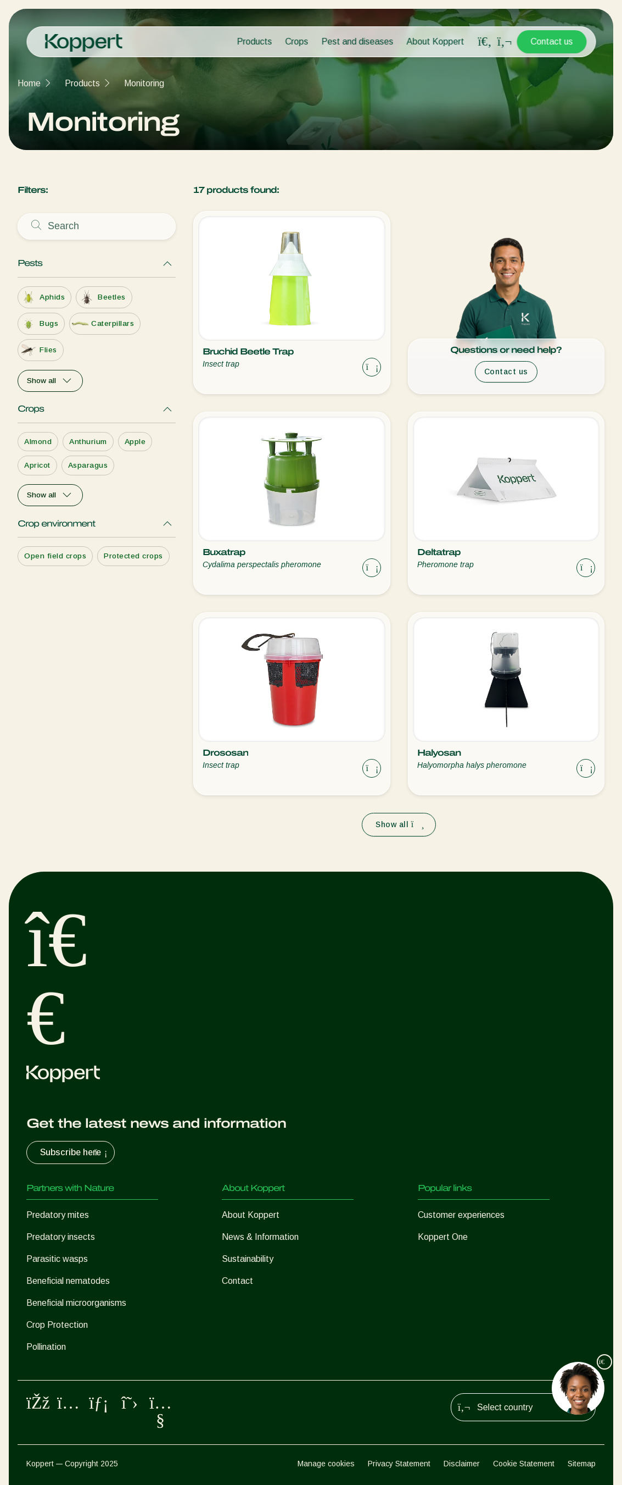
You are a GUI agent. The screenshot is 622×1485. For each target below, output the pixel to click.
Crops (296, 41)
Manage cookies (326, 1463)
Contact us (551, 41)
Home (29, 83)
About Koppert (435, 41)
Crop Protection (57, 1324)
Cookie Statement (523, 1463)
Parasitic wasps (57, 1259)
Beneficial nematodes (68, 1280)
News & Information (260, 1237)
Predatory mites (57, 1215)
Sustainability (247, 1259)
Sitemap (582, 1463)
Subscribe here (75, 1152)
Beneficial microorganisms (76, 1302)
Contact (237, 1280)
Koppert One (443, 1237)
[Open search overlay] (484, 42)
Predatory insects (60, 1237)
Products (254, 41)
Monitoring (144, 83)
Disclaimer (462, 1463)
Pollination (46, 1346)
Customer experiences (461, 1215)
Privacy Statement (399, 1463)
